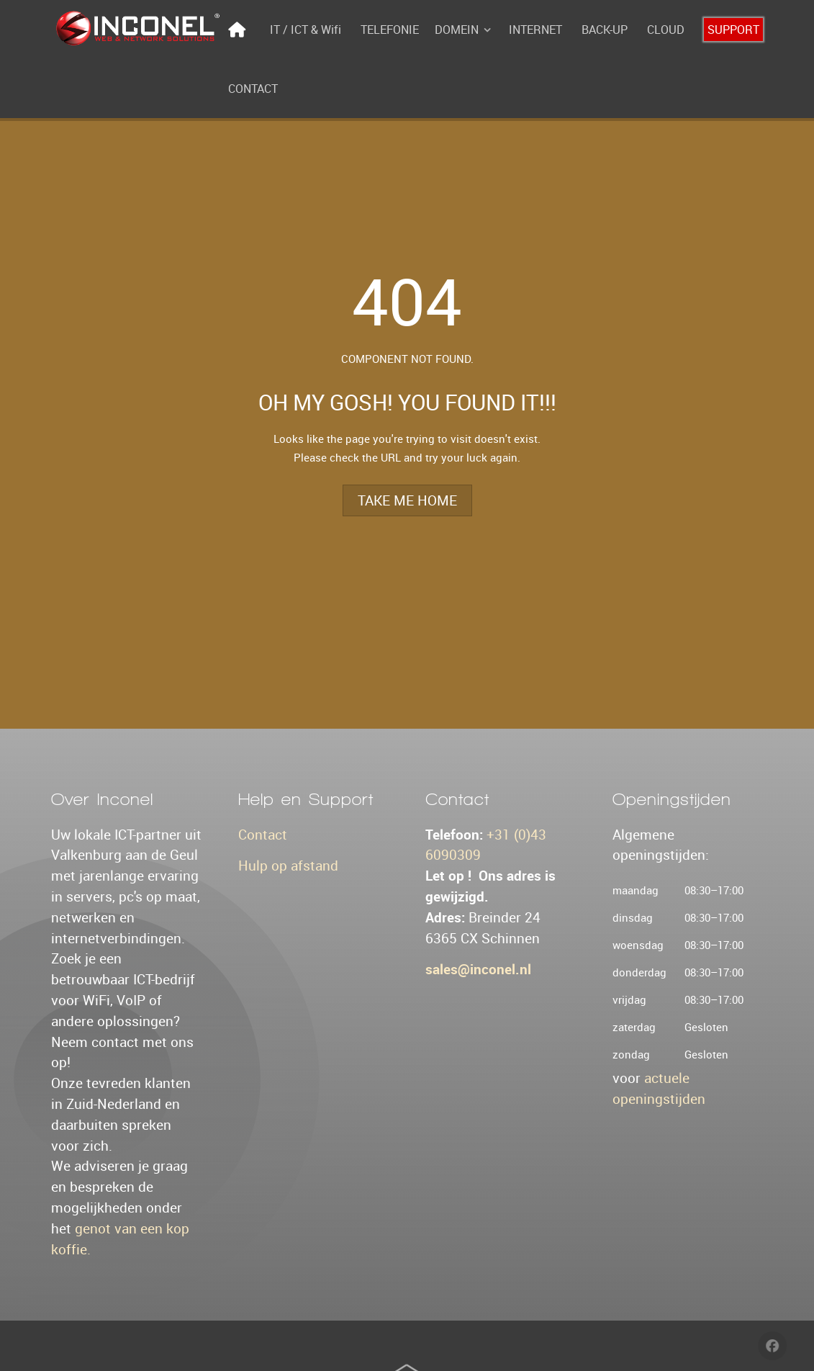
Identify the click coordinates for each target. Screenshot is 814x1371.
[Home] (239, 29)
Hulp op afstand (288, 865)
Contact (262, 834)
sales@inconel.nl (478, 969)
